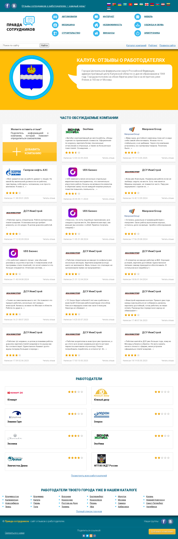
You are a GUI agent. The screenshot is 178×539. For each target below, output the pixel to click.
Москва (122, 500)
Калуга (36, 500)
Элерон (132, 418)
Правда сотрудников (17, 521)
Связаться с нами (14, 533)
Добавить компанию (26, 151)
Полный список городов (89, 511)
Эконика (45, 440)
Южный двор (132, 396)
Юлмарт (45, 396)
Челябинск (151, 506)
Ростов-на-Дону (70, 503)
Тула (35, 506)
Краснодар (67, 500)
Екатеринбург (96, 496)
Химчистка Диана (45, 462)
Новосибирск (12, 503)
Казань (149, 496)
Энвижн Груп (45, 418)
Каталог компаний (136, 45)
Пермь (36, 503)
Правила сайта (167, 45)
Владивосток (12, 496)
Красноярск (96, 500)
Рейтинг (152, 45)
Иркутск (122, 496)
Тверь (8, 506)
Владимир (38, 496)
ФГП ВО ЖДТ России (132, 462)
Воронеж (66, 496)
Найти (44, 45)
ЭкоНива (132, 440)
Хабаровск (123, 506)
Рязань (93, 503)
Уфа (92, 506)
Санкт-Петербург (154, 503)
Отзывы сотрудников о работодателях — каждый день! (53, 6)
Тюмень (65, 506)
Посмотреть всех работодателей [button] (89, 475)
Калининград (11, 500)
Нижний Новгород (155, 500)
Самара (122, 503)
